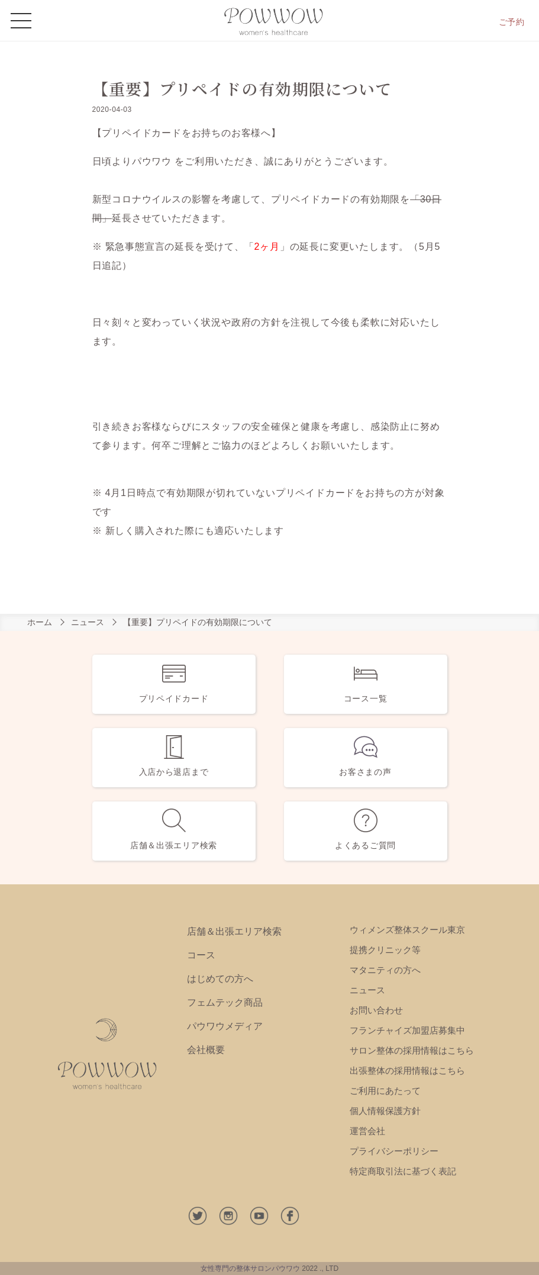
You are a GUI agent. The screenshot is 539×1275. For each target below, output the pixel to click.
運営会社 (367, 1131)
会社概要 (206, 1050)
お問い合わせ (376, 1010)
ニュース (87, 622)
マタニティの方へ (385, 970)
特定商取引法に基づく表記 (403, 1171)
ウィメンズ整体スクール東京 (407, 930)
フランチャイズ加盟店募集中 (407, 1030)
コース (201, 955)
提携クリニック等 (385, 950)
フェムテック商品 (225, 1002)
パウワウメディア (225, 1026)
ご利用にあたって (385, 1091)
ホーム (39, 622)
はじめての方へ (220, 979)
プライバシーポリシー (394, 1151)
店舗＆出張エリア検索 (234, 931)
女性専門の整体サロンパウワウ (250, 1268)
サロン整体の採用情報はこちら (412, 1050)
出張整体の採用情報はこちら (407, 1070)
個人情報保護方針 (385, 1111)
